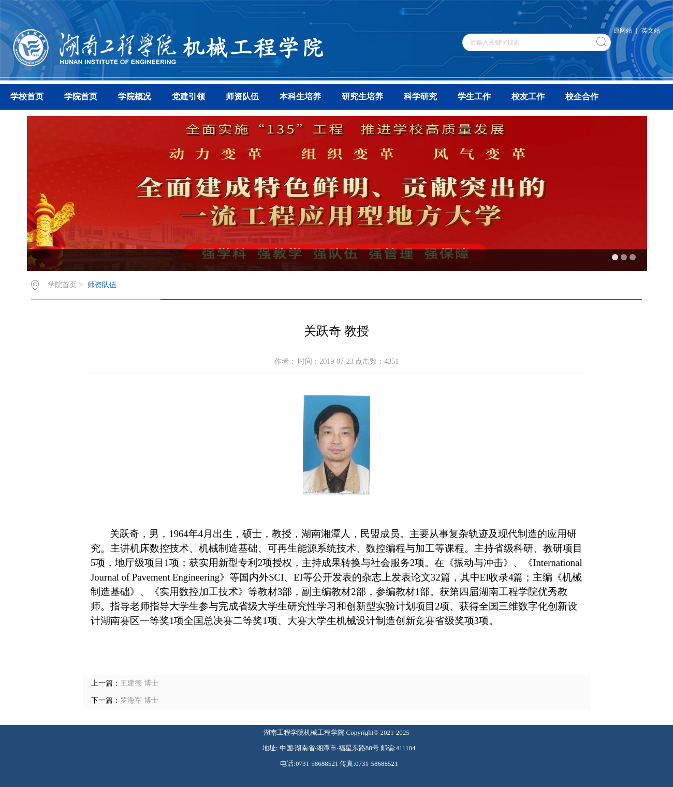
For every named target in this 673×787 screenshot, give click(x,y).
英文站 (650, 30)
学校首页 (26, 96)
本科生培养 (300, 96)
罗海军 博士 (139, 700)
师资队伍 (242, 96)
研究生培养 (362, 96)
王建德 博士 (139, 683)
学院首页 (80, 96)
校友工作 (528, 96)
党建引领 (188, 96)
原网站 (622, 30)
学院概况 (134, 96)
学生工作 (474, 96)
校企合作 (581, 96)
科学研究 (420, 96)
